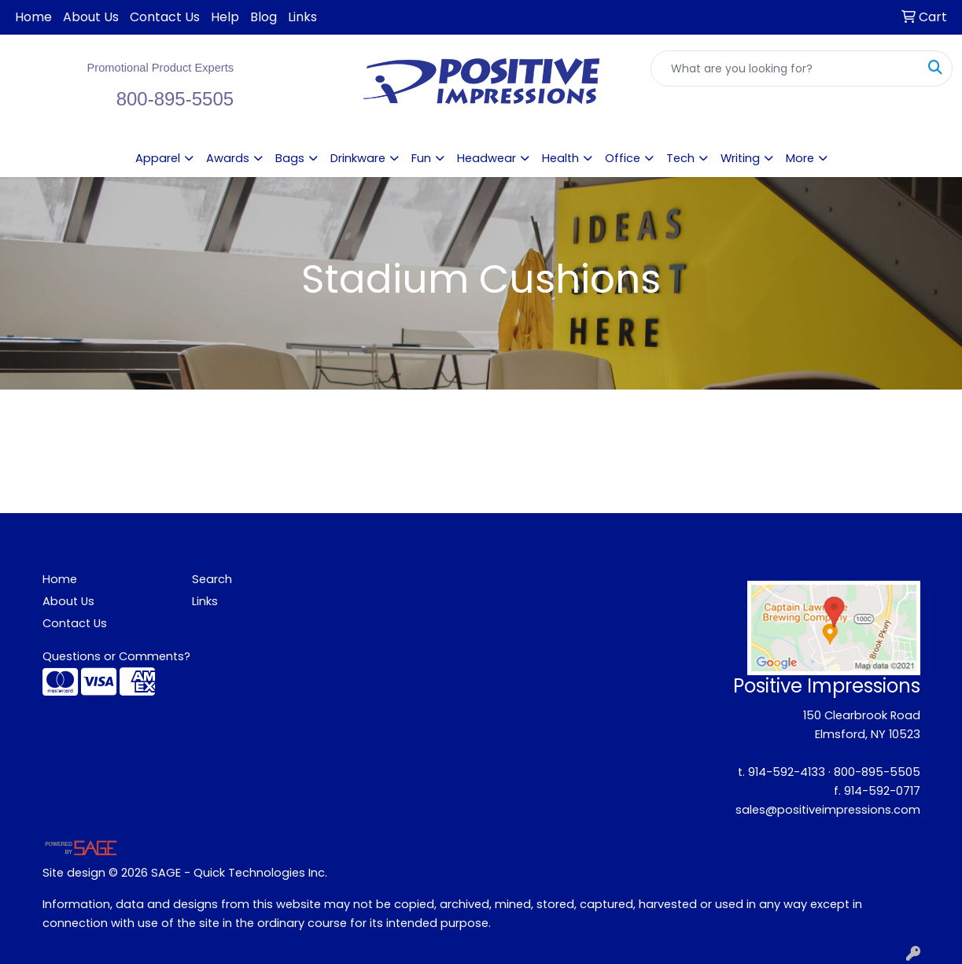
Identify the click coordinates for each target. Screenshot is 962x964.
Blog (263, 17)
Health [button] (560, 158)
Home (33, 17)
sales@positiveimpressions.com (827, 810)
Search (212, 579)
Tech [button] (680, 158)
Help (225, 17)
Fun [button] (421, 158)
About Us (91, 17)
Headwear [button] (486, 158)
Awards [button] (227, 158)
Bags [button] (289, 158)
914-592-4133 (786, 772)
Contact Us (165, 17)
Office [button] (622, 158)
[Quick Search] (785, 68)
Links (302, 17)
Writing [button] (740, 158)
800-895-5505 (877, 772)
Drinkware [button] (357, 158)
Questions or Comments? (116, 656)
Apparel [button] (157, 158)
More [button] (800, 158)
